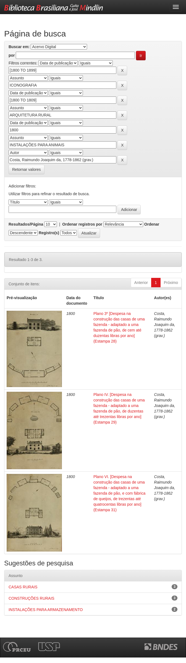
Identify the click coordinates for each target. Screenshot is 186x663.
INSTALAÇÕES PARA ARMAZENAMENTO (46, 609)
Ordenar (151, 224)
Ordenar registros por (82, 224)
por (12, 55)
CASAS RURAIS (23, 587)
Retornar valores (26, 169)
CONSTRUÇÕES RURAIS (31, 598)
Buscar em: (19, 47)
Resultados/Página (26, 224)
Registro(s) (49, 233)
